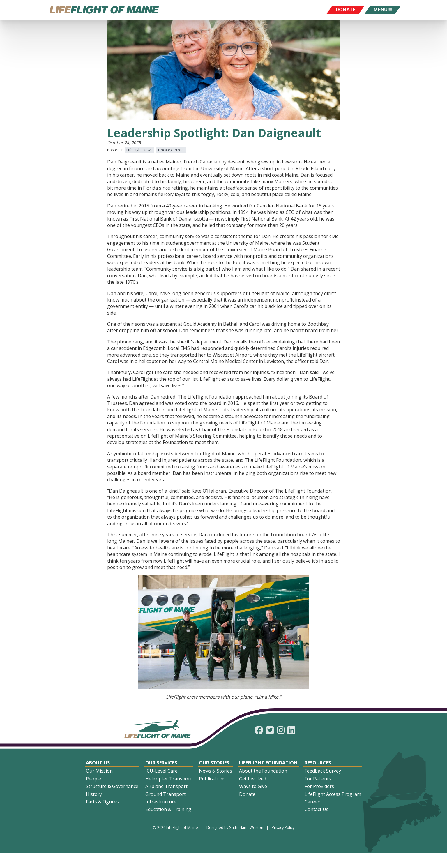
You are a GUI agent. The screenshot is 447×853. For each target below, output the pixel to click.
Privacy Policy (283, 827)
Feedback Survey (323, 771)
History (94, 794)
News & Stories (215, 771)
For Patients (318, 779)
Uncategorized (171, 149)
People (93, 779)
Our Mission (99, 771)
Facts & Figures (102, 802)
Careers (313, 802)
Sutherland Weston (246, 827)
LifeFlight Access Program (333, 794)
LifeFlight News (139, 149)
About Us (98, 762)
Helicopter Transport (168, 779)
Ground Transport (165, 794)
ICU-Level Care (161, 771)
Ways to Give (253, 786)
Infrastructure (160, 802)
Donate (247, 794)
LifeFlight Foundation (268, 762)
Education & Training (168, 809)
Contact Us (316, 809)
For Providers (319, 786)
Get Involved (252, 779)
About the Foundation (263, 771)
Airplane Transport (166, 786)
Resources (318, 762)
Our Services (161, 762)
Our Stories (214, 762)
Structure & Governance (112, 786)
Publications (212, 779)
